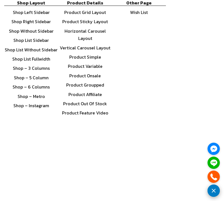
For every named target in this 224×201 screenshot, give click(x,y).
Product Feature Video (85, 112)
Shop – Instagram (31, 105)
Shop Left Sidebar (31, 12)
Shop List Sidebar (31, 40)
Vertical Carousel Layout (85, 47)
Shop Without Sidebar (31, 31)
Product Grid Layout (85, 12)
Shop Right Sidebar (31, 21)
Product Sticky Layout (85, 21)
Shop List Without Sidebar (31, 49)
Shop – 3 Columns (31, 68)
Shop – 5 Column (31, 77)
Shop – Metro (31, 96)
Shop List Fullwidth (31, 59)
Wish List (139, 12)
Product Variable (85, 66)
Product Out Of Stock (85, 103)
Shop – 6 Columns (31, 86)
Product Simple (85, 57)
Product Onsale (85, 75)
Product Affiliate (85, 94)
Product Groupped (85, 85)
